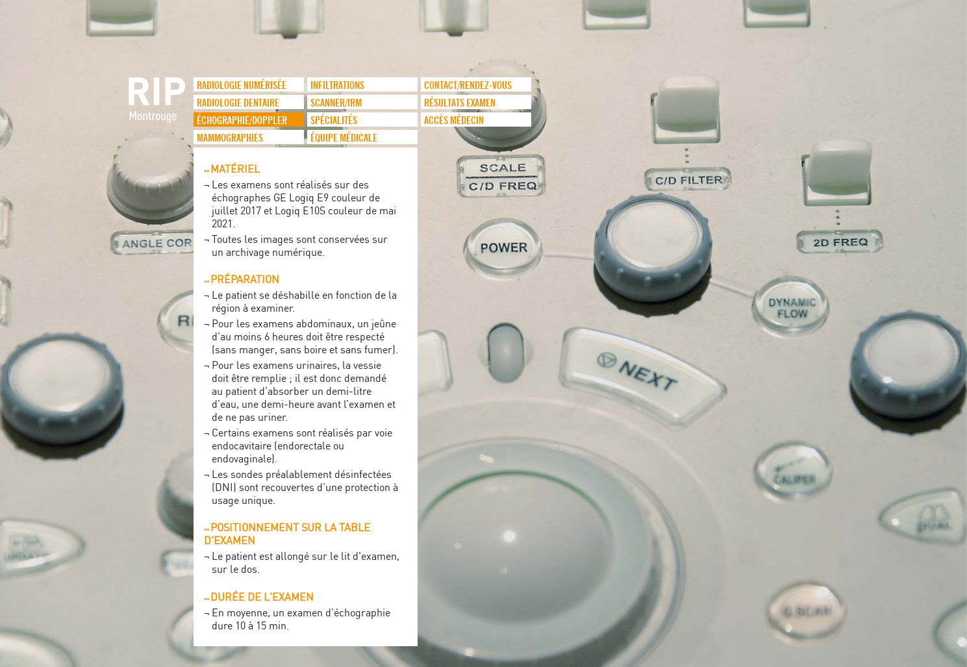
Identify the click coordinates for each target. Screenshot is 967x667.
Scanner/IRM (336, 103)
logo (158, 106)
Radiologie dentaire (238, 103)
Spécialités (333, 121)
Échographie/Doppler (242, 121)
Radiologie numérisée (241, 86)
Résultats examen (460, 103)
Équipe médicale (343, 138)
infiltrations (337, 86)
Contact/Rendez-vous (468, 86)
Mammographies (230, 138)
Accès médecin (454, 121)
